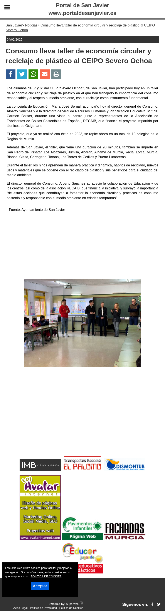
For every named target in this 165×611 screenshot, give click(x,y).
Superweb (72, 604)
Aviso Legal (20, 607)
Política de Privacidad (43, 607)
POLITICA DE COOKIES (46, 576)
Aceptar (40, 586)
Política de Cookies (71, 607)
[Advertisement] (82, 246)
